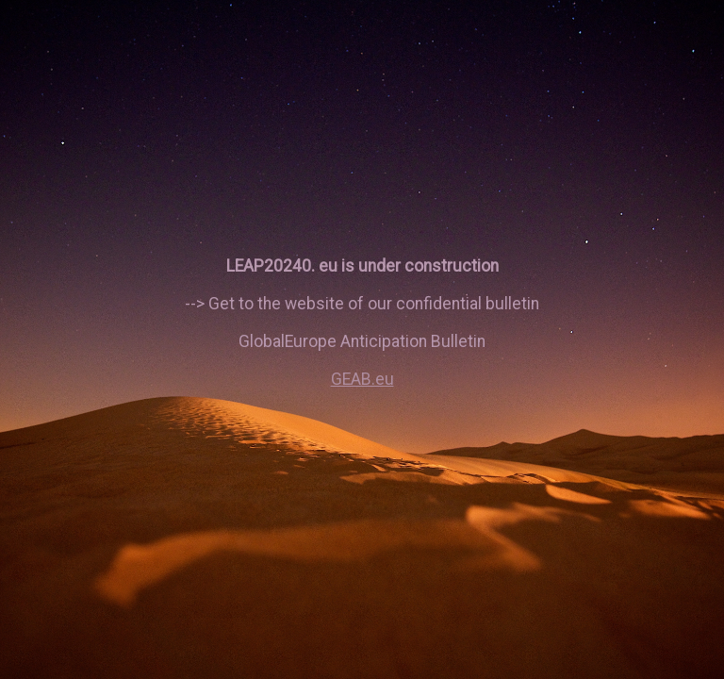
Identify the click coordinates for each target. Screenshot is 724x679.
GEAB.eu (362, 379)
